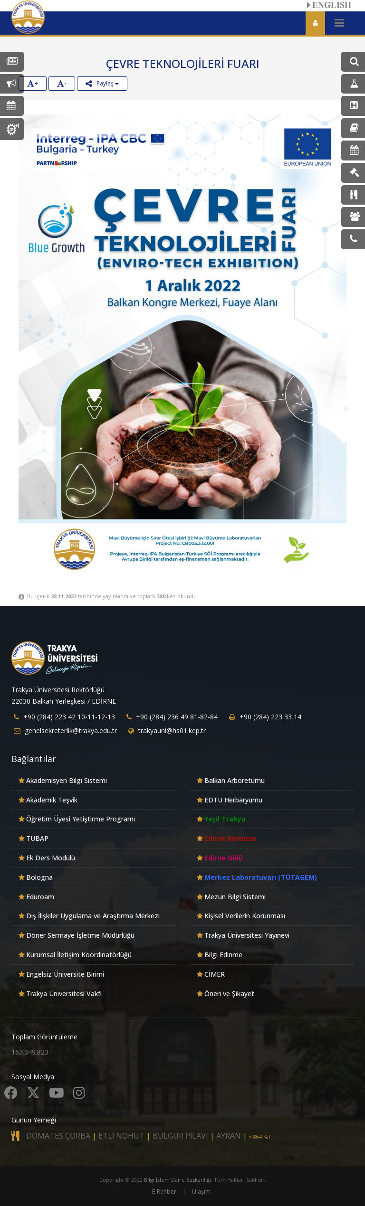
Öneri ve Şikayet (229, 993)
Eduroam (40, 896)
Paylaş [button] (102, 83)
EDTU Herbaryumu (233, 799)
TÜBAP (37, 838)
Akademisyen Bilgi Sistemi (66, 780)
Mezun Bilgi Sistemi (235, 896)
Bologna (39, 877)
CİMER (214, 974)
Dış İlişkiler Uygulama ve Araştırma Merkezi (93, 915)
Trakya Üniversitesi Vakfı (64, 993)
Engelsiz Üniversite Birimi (65, 974)
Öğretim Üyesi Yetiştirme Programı (80, 818)
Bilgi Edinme (223, 954)
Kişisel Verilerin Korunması (244, 915)
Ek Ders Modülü (50, 857)
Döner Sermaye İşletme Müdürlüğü (80, 935)
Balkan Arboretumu (234, 780)
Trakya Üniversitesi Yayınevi (246, 935)
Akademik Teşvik (51, 799)
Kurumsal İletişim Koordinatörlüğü (79, 954)
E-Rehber (164, 1191)
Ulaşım (201, 1191)
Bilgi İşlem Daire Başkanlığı (177, 1179)
